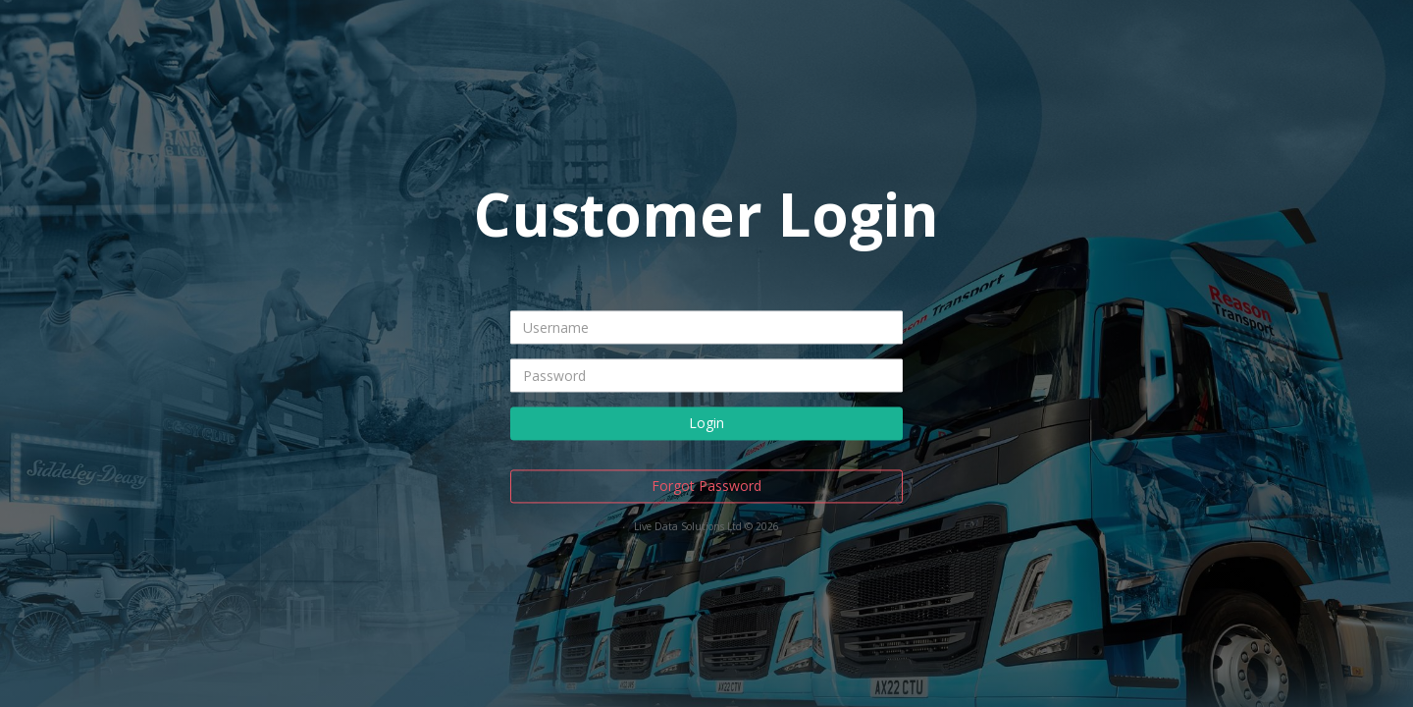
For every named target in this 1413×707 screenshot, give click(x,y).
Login (706, 422)
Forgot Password (706, 485)
